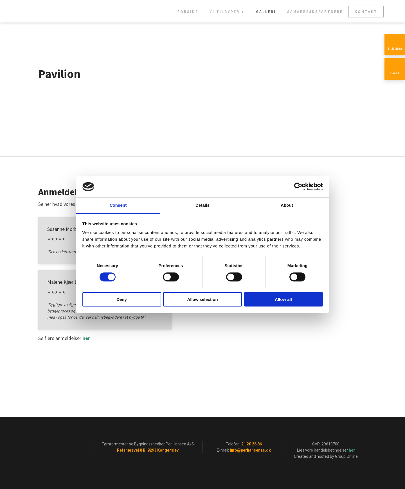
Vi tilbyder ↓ (227, 11)
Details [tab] (202, 205)
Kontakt (366, 11)
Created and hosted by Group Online (326, 456)
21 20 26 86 (251, 444)
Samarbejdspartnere (315, 11)
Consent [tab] (118, 205)
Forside (187, 11)
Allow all (283, 299)
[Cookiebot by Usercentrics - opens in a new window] (298, 186)
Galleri (266, 11)
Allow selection (202, 299)
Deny (121, 299)
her (352, 450)
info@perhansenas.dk (250, 450)
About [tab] (287, 205)
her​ (86, 338)
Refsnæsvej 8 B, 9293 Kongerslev (148, 450)
